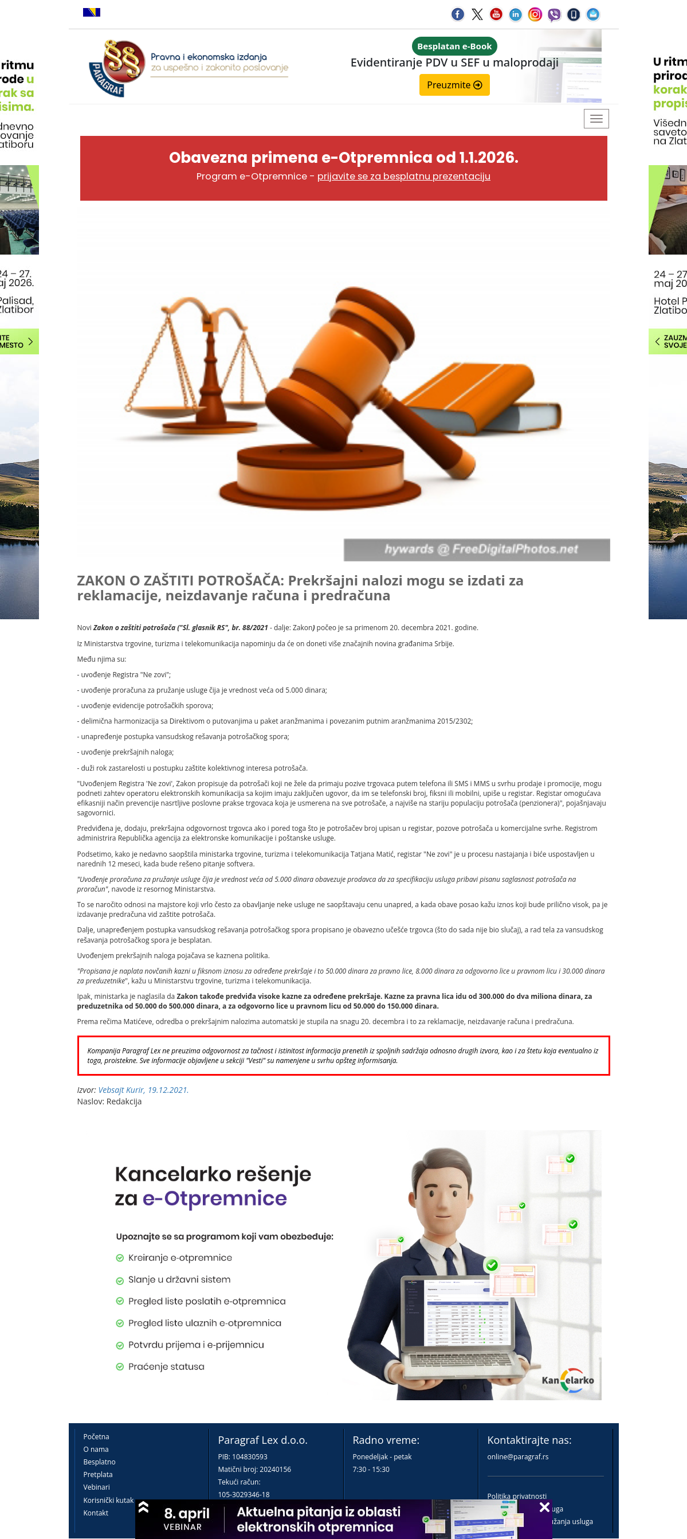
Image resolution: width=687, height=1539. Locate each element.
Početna (96, 1437)
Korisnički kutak (109, 1500)
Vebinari (97, 1487)
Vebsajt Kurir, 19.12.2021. (144, 1089)
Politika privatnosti (517, 1496)
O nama (96, 1449)
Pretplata (98, 1474)
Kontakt (96, 1513)
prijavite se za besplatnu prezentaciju (403, 176)
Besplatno (100, 1462)
